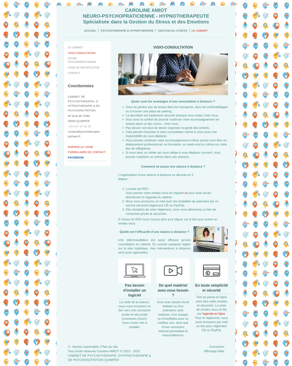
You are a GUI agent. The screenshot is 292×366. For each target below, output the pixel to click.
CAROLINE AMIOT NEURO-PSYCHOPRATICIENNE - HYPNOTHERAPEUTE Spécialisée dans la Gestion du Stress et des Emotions (146, 16)
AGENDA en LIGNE (80, 146)
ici (186, 193)
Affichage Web (214, 351)
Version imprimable (84, 347)
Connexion (216, 347)
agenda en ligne (214, 313)
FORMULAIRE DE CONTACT (87, 152)
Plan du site (109, 347)
